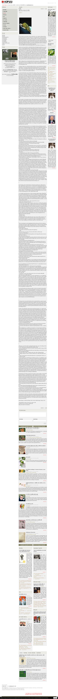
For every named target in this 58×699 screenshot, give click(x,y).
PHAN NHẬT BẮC (37, 574)
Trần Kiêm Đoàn (44, 615)
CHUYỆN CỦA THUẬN (38, 575)
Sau (45, 8)
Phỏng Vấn (35, 609)
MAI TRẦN (36, 640)
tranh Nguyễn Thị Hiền (38, 437)
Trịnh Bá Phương (41, 644)
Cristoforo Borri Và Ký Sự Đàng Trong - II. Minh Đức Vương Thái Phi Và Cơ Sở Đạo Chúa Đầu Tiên (25, 584)
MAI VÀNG (22, 647)
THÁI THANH (28, 505)
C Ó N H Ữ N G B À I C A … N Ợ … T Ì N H (25, 620)
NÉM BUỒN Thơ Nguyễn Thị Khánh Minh (51, 75)
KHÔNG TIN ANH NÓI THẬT (24, 607)
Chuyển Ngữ (38, 652)
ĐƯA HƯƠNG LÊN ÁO (23, 594)
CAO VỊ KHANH (4, 39)
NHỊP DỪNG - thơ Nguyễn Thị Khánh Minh (51, 72)
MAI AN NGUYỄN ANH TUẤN (30, 437)
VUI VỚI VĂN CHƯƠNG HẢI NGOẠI (32, 494)
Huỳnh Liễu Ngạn (28, 459)
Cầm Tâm (3, 35)
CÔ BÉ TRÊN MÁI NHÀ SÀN (30, 435)
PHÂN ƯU (51, 112)
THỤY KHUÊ (22, 582)
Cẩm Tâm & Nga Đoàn (5, 37)
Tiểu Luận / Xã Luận (37, 581)
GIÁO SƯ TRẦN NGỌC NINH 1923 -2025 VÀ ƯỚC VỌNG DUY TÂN (24, 551)
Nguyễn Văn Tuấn (28, 472)
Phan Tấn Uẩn (28, 496)
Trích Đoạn (25, 652)
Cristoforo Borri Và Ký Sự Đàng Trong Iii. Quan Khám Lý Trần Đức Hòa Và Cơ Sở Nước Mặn (25, 581)
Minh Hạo (42, 586)
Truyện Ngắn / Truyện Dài (38, 548)
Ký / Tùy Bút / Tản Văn (23, 616)
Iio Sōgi (35, 534)
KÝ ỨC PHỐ (22, 610)
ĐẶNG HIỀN (25, 646)
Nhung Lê (43, 604)
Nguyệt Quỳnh (37, 644)
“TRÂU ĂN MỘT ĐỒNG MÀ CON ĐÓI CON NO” (40, 551)
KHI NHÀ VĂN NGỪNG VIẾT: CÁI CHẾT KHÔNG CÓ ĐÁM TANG (39, 585)
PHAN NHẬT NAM (40, 642)
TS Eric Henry (33, 658)
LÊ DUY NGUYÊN (23, 608)
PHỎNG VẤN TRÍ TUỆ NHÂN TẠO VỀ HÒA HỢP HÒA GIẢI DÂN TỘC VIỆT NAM (40, 613)
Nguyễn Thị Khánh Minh (53, 73)
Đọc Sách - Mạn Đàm (31, 652)
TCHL (52, 124)
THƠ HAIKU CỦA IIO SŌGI (30, 532)
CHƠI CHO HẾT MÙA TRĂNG (39, 573)
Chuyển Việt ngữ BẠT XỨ (29, 534)
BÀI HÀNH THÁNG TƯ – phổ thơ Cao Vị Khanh (52, 80)
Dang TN (50, 77)
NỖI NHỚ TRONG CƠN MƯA (51, 44)
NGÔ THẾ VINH (33, 472)
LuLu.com (15, 69)
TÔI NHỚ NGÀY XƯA (29, 503)
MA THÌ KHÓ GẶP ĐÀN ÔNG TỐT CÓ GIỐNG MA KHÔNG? (36, 445)
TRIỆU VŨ (28, 622)
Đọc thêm (44, 433)
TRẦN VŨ (20, 12)
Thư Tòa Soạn (50, 7)
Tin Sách (21, 652)
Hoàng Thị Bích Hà (24, 649)
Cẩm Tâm (3, 36)
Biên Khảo (21, 548)
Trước (43, 8)
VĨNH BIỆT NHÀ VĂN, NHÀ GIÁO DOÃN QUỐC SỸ (51, 89)
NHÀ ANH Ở (28, 457)
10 (36, 426)
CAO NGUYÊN (4, 38)
